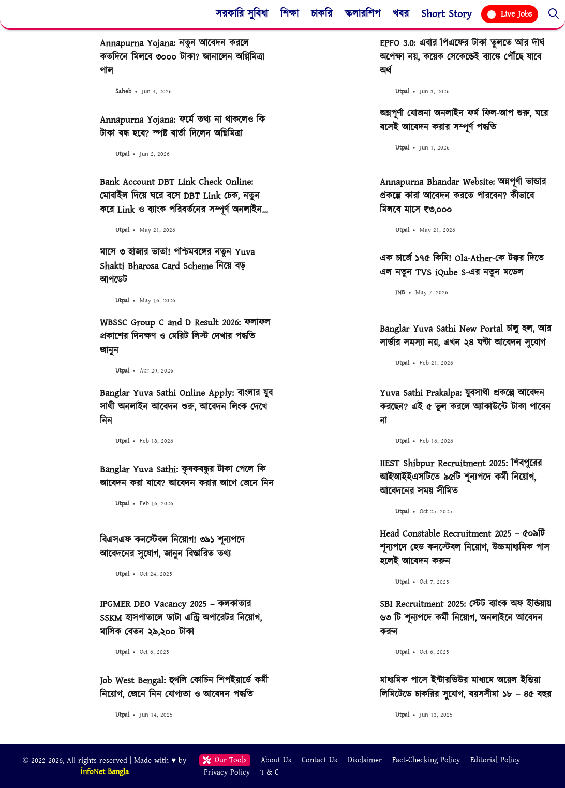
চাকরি (321, 14)
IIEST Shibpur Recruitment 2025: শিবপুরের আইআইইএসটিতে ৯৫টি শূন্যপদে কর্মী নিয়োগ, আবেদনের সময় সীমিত (461, 477)
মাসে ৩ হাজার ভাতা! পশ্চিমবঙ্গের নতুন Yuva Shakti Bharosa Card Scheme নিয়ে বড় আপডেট (177, 266)
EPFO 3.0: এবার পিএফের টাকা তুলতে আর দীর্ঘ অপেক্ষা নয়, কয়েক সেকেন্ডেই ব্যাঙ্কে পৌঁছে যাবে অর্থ (462, 57)
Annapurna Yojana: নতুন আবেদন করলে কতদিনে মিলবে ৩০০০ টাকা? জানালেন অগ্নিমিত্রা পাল (182, 57)
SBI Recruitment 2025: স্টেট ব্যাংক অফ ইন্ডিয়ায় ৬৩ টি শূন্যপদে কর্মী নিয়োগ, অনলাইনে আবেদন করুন (465, 618)
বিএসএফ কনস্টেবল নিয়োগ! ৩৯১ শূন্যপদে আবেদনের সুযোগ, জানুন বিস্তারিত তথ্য (172, 546)
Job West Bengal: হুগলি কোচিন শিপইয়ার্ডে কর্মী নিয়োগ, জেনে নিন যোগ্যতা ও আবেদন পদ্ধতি (184, 687)
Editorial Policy (495, 759)
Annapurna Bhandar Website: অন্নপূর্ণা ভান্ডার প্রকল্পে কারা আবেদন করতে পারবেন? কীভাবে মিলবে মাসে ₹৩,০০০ (463, 195)
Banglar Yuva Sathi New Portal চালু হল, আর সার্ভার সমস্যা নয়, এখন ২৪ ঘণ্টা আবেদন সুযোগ (465, 335)
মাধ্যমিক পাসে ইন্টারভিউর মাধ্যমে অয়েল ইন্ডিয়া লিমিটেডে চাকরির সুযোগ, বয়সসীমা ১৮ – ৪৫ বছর (465, 687)
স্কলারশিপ (362, 14)
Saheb (123, 91)
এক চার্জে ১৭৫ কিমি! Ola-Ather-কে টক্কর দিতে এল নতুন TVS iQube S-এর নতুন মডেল (462, 265)
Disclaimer (365, 759)
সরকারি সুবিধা (242, 14)
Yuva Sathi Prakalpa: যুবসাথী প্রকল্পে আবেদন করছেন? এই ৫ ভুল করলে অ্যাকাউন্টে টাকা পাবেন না (465, 406)
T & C (269, 771)
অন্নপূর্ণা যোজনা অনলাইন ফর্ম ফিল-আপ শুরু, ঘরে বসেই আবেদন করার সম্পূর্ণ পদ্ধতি (464, 120)
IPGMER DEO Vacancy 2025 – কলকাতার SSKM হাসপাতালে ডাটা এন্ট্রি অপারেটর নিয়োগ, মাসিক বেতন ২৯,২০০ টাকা (181, 618)
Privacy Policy (227, 771)
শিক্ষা (289, 14)
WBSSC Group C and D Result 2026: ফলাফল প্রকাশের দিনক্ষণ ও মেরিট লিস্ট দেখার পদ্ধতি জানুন (185, 336)
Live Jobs (509, 14)
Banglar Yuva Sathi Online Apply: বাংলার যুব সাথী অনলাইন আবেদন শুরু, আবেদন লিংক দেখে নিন (186, 406)
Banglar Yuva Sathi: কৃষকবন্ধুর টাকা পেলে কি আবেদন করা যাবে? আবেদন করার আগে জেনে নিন (187, 476)
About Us (276, 759)
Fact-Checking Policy (426, 759)
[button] (553, 14)
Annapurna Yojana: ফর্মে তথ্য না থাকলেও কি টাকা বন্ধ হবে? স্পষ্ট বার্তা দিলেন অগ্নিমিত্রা (182, 126)
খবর (401, 14)
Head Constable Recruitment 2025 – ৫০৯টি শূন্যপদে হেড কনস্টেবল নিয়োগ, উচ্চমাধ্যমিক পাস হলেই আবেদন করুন (464, 547)
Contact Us (319, 759)
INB (400, 292)
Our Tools (225, 759)
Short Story (446, 14)
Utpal (402, 91)
